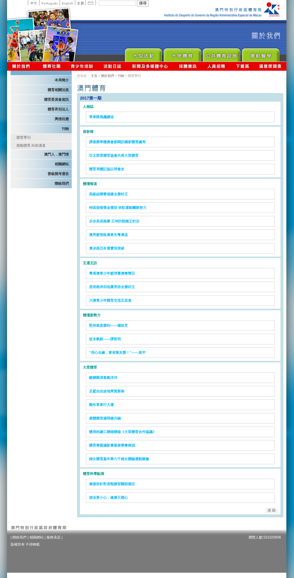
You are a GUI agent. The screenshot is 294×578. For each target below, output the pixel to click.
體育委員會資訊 (56, 100)
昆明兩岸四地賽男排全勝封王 (112, 287)
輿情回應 (62, 119)
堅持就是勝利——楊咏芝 (108, 325)
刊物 (65, 129)
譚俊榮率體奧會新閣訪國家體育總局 (117, 142)
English (67, 2)
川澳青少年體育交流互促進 (110, 300)
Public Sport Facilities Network (221, 53)
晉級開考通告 (58, 174)
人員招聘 (216, 66)
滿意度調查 (270, 66)
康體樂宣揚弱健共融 (105, 418)
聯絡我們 (62, 183)
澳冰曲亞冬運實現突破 (106, 248)
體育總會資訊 (51, 66)
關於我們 (22, 66)
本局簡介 (62, 80)
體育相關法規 (58, 90)
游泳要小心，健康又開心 (108, 498)
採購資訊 (188, 66)
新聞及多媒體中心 (150, 66)
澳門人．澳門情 (56, 154)
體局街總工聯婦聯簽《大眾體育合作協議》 (122, 432)
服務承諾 (53, 537)
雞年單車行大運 (101, 405)
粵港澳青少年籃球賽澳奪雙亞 (112, 273)
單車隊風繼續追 (101, 117)
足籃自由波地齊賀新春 (106, 391)
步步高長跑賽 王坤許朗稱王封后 (114, 221)
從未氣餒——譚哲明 (105, 339)
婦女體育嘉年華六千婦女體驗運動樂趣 (119, 459)
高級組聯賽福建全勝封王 (108, 194)
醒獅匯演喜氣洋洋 (103, 378)
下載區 (242, 66)
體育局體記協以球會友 (106, 169)
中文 (33, 2)
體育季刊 (23, 138)
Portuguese (49, 2)
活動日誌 (113, 66)
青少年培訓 (82, 66)
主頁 (80, 2)
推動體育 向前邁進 (31, 145)
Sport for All (182, 53)
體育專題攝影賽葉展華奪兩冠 (112, 445)
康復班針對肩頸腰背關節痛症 (112, 484)
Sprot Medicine (260, 53)
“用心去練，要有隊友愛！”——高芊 (117, 353)
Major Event (143, 53)
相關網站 (62, 164)
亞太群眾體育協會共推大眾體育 (113, 155)
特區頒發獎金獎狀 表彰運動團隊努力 (117, 208)
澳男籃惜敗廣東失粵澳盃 (108, 235)
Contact (90, 2)
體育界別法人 (58, 109)
